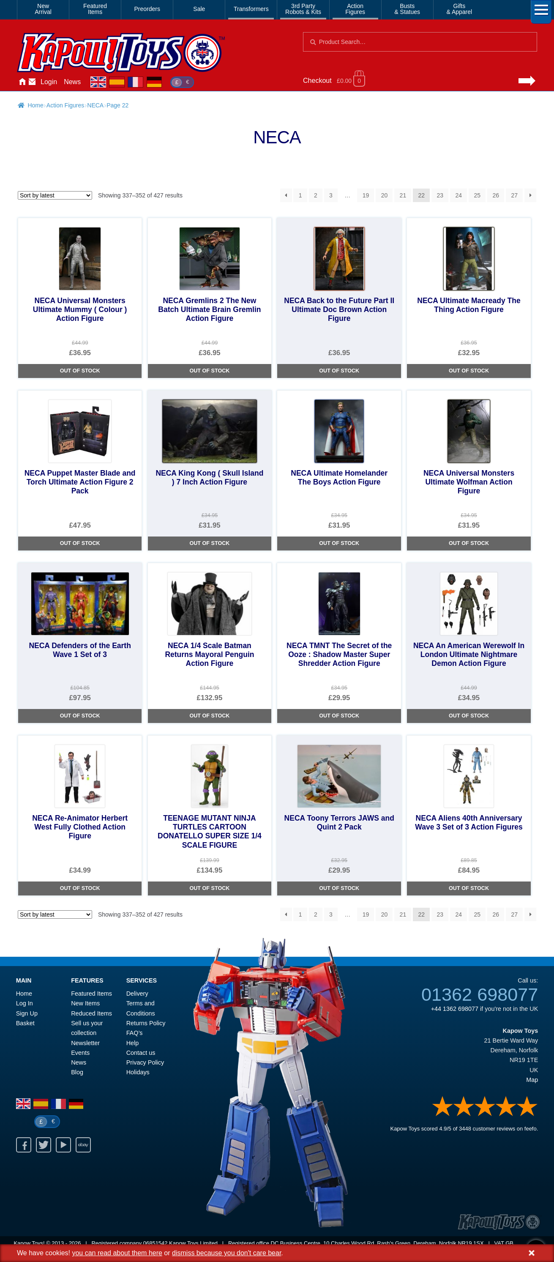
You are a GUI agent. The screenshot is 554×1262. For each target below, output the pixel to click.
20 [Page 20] (384, 195)
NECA (95, 105)
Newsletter (85, 1043)
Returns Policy (146, 1023)
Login (49, 81)
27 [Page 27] (514, 195)
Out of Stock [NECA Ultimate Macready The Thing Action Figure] (469, 371)
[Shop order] (55, 195)
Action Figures (65, 105)
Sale (199, 8)
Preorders (147, 8)
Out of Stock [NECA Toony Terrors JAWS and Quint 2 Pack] (339, 888)
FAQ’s (134, 1032)
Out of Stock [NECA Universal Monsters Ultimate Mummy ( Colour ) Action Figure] (80, 371)
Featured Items (91, 993)
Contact (32, 82)
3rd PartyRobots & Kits (303, 9)
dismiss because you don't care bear (226, 1253)
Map (532, 1079)
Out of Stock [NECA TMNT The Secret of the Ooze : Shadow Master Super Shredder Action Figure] (339, 716)
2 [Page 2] (315, 195)
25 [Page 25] (477, 195)
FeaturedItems (95, 9)
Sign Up (27, 1013)
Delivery (137, 993)
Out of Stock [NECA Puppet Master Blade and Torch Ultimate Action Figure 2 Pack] (80, 543)
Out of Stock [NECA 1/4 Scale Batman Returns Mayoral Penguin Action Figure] (209, 716)
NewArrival (43, 9)
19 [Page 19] (366, 195)
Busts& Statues (407, 9)
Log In (24, 1003)
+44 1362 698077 (454, 1008)
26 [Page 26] (495, 195)
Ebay (83, 1144)
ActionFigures (355, 9)
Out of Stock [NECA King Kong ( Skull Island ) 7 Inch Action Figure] (209, 543)
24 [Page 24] (459, 195)
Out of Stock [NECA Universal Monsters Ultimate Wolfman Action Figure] (469, 543)
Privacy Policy (145, 1062)
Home (22, 82)
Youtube (63, 1144)
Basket (25, 1023)
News (72, 81)
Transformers (251, 8)
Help (132, 1043)
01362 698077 (479, 994)
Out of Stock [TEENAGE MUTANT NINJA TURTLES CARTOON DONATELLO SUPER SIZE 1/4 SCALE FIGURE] (209, 888)
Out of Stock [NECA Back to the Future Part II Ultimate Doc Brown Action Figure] (339, 371)
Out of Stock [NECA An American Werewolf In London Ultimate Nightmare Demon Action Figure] (469, 716)
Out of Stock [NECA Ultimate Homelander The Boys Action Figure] (339, 543)
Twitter (43, 1144)
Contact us (141, 1052)
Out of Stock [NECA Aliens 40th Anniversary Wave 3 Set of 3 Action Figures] (469, 888)
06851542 (155, 1243)
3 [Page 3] (331, 195)
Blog (77, 1072)
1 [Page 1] (300, 195)
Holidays (138, 1072)
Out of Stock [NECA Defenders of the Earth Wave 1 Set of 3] (80, 716)
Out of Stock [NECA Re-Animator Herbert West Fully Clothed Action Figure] (80, 888)
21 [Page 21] (403, 195)
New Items (85, 1003)
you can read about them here (117, 1253)
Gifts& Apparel (459, 9)
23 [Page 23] (440, 195)
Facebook (23, 1144)
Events (80, 1052)
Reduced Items (91, 1013)
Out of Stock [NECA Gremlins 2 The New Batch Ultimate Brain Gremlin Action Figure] (209, 371)
